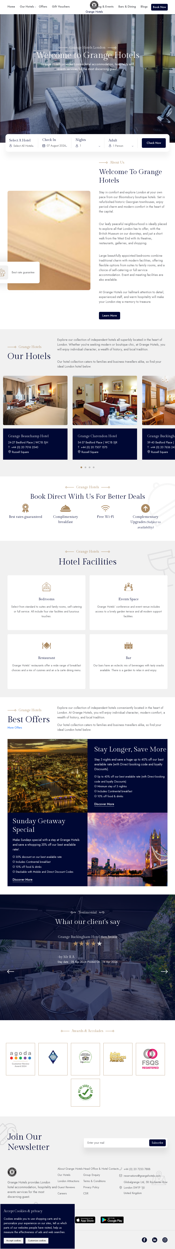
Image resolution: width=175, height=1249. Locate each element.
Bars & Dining (127, 7)
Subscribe (157, 1143)
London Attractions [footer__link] (68, 1181)
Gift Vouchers (61, 7)
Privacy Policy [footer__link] (91, 1187)
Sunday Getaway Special (39, 825)
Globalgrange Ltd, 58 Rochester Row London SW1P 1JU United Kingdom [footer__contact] (143, 1188)
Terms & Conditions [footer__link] (94, 1181)
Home (11, 7)
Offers (43, 7)
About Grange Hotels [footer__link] (70, 1168)
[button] (85, 467)
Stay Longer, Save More (130, 749)
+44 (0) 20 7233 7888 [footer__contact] (134, 1169)
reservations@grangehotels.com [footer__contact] (139, 1175)
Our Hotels (27, 7)
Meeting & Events (102, 7)
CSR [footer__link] (85, 1193)
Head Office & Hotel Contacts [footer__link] (101, 1168)
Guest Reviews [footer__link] (66, 1187)
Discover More (104, 804)
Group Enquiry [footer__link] (91, 1175)
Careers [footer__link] (62, 1193)
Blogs (144, 7)
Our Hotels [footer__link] (64, 1175)
